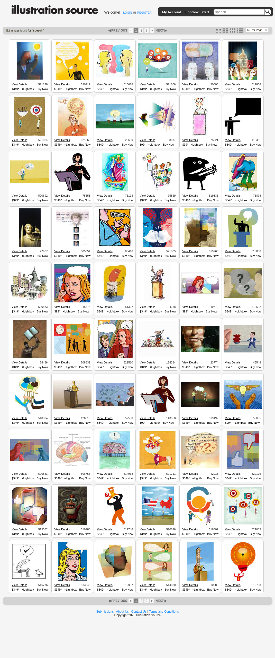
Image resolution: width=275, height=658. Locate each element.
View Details (19, 84)
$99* (142, 144)
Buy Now (42, 88)
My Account (171, 12)
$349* (15, 88)
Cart (205, 12)
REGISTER (144, 12)
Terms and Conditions (164, 611)
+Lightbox (28, 88)
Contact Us (138, 611)
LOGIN (127, 12)
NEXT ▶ (161, 30)
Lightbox (192, 12)
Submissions (105, 611)
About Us (122, 611)
